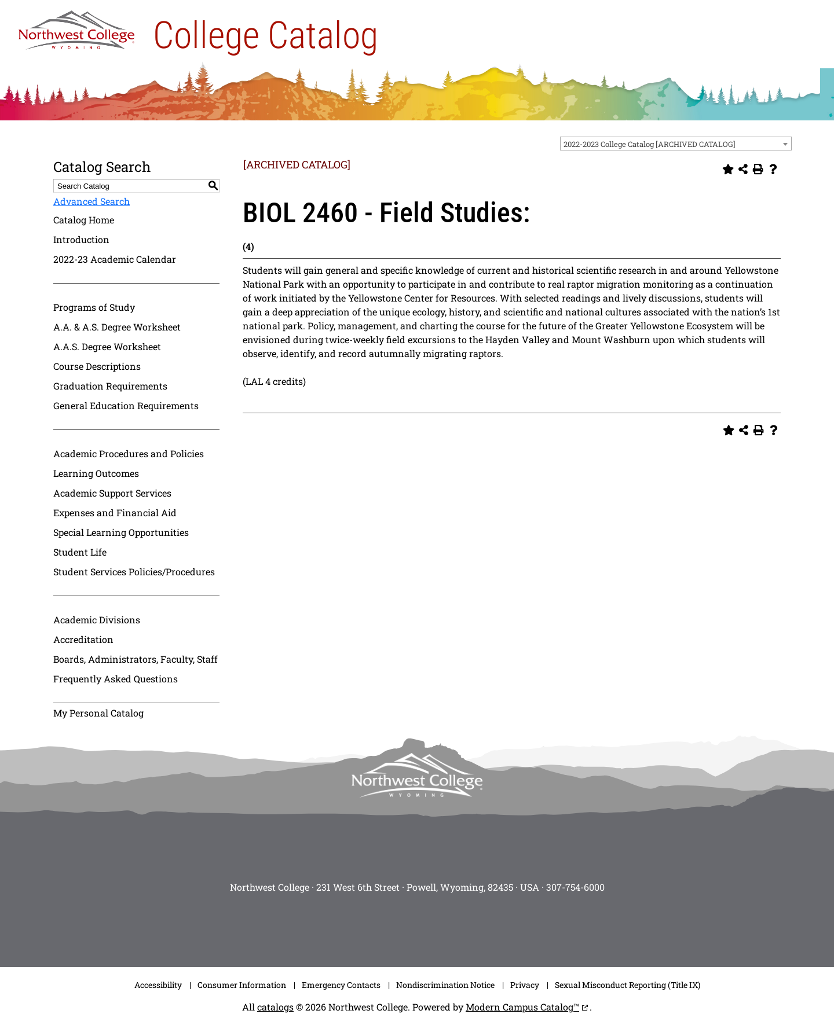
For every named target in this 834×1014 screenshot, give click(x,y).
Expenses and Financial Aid (115, 512)
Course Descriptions (97, 366)
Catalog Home (83, 220)
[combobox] (676, 143)
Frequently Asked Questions (115, 679)
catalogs (275, 1007)
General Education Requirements (126, 405)
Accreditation (83, 639)
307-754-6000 (575, 887)
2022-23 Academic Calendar (114, 259)
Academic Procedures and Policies (128, 453)
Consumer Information (241, 984)
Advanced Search (91, 201)
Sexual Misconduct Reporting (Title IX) (627, 984)
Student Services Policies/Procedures (134, 571)
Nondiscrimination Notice (445, 984)
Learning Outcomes (96, 473)
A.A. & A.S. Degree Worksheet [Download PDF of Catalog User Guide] (117, 327)
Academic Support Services (112, 493)
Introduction (81, 239)
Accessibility (158, 984)
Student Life (80, 552)
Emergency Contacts (341, 984)
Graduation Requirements (110, 386)
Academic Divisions (96, 619)
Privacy (524, 984)
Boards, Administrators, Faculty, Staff (135, 659)
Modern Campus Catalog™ (522, 1007)
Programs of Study (94, 307)
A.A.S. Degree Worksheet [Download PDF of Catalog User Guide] (107, 346)
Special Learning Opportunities (121, 532)
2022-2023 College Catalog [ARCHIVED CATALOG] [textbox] (650, 144)
